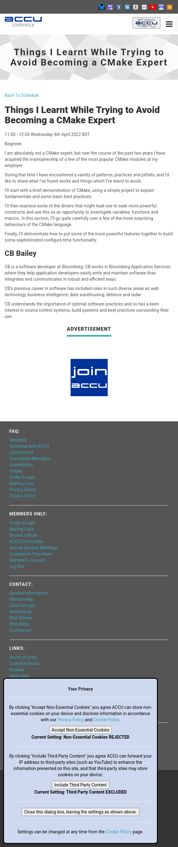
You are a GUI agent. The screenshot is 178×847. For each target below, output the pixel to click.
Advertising (20, 611)
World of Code (23, 657)
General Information (28, 593)
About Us (18, 439)
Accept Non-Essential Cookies (81, 729)
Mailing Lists (21, 483)
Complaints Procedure (30, 553)
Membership (21, 599)
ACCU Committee (26, 541)
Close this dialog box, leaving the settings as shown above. (80, 811)
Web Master (21, 617)
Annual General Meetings (33, 547)
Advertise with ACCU (29, 446)
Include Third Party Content (80, 784)
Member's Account (27, 560)
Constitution (21, 464)
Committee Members (29, 458)
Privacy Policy (22, 489)
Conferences (21, 452)
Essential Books (24, 663)
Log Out (16, 566)
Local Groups (22, 605)
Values (15, 471)
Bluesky (16, 669)
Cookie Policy (22, 495)
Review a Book (23, 535)
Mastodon (19, 675)
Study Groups (22, 477)
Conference (20, 630)
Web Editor (19, 624)
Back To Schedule (22, 95)
